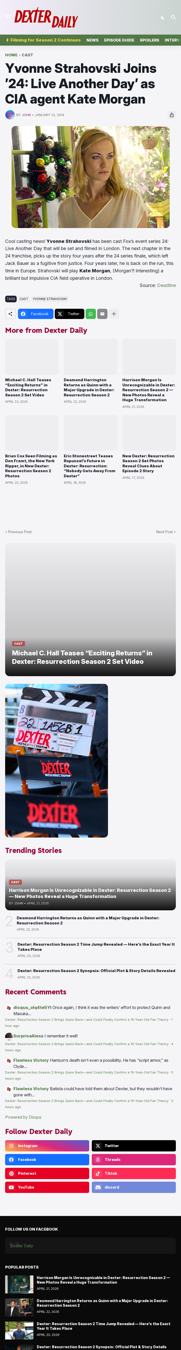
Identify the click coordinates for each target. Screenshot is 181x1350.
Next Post (164, 532)
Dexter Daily (21, 1245)
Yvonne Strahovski (50, 299)
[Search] (174, 17)
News (92, 40)
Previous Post (20, 532)
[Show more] (114, 314)
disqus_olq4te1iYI (32, 1007)
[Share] (172, 115)
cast (27, 55)
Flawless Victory (31, 1060)
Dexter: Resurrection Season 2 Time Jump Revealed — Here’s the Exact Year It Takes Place (96, 947)
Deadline (166, 285)
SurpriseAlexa (28, 1035)
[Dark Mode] (163, 17)
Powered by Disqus (23, 1117)
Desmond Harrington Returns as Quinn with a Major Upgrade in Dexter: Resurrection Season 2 (89, 387)
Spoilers (149, 40)
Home (11, 55)
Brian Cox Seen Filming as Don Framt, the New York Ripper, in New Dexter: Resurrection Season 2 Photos (31, 466)
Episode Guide (119, 40)
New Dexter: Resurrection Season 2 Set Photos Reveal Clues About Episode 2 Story (148, 463)
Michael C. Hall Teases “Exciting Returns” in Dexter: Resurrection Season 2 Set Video (28, 387)
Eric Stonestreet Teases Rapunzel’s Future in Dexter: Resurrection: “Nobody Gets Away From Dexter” (89, 466)
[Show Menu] (7, 16)
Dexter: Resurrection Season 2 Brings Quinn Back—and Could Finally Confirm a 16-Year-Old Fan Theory (86, 1020)
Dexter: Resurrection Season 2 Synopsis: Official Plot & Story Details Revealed (96, 970)
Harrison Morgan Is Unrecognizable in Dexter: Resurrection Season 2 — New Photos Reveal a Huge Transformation (148, 389)
